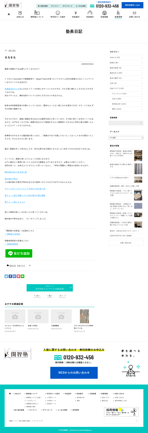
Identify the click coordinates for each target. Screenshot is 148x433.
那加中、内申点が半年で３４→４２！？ (124, 231)
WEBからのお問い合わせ (74, 372)
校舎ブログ (21, 266)
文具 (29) (113, 83)
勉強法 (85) (114, 63)
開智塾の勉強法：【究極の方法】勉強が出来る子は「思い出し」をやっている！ (121, 206)
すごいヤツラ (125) (119, 94)
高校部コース (51, 404)
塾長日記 (12, 266)
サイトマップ (38, 421)
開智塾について (37, 17)
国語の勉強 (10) (116, 68)
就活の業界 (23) (116, 78)
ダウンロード (67, 6)
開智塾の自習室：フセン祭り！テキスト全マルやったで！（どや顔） (121, 193)
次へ (61, 296)
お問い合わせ (134, 17)
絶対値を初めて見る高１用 (16, 172)
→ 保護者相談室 (11, 244)
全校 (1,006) (116, 99)
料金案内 (75, 17)
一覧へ (49, 296)
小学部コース (51, 397)
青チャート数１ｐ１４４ (15, 202)
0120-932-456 (78, 357)
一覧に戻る (12, 50)
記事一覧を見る (126, 243)
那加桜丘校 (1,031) (119, 104)
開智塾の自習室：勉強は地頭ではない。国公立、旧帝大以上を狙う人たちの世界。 (121, 153)
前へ (38, 296)
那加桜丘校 (80, 397)
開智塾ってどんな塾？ (34, 397)
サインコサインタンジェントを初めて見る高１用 (25, 189)
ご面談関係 (55, 326)
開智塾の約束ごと (32, 404)
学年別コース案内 (57, 17)
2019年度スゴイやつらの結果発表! (49, 289)
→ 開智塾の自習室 (12, 234)
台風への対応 (32, 326)
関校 (78, 401)
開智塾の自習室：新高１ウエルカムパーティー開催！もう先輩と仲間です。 (121, 215)
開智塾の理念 (30, 407)
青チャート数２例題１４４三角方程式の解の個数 (25, 196)
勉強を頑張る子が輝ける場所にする (121, 166)
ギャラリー (55, 6)
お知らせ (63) (115, 57)
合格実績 (104, 17)
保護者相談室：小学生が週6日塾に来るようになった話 (121, 224)
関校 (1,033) (116, 109)
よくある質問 (81, 6)
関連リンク (13, 421)
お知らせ (20, 17)
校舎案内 (90, 17)
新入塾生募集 (43, 6)
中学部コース (51, 401)
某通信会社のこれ (12, 89)
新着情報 (118, 17)
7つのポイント (31, 401)
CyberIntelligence (85, 430)
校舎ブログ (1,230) (117, 88)
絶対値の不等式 (11, 179)
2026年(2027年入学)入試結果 (121, 236)
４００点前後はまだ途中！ (119, 178)
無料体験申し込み (132, 5)
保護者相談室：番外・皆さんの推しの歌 (124, 186)
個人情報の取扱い (25, 421)
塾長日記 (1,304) (116, 73)
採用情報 (75, 410)
